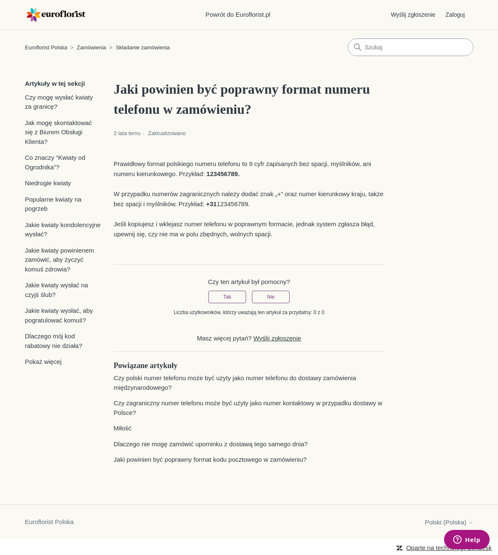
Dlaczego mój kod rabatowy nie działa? (53, 340)
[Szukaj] (410, 47)
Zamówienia (91, 47)
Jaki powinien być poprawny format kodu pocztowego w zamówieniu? (210, 459)
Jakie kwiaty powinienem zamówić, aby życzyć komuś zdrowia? (59, 260)
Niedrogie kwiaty (48, 183)
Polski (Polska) (449, 522)
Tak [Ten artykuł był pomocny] (227, 297)
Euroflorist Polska (46, 47)
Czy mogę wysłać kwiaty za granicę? (59, 102)
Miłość (123, 428)
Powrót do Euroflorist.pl (237, 14)
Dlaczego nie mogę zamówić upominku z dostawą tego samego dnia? (211, 444)
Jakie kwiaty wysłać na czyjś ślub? (56, 289)
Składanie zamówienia (142, 47)
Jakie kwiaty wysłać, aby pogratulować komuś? (59, 315)
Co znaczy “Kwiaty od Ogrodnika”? (55, 162)
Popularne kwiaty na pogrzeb (53, 204)
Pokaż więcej (43, 361)
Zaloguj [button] (455, 14)
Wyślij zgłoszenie (413, 14)
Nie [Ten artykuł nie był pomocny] (271, 297)
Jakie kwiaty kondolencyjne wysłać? (63, 229)
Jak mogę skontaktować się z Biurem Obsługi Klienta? (58, 132)
